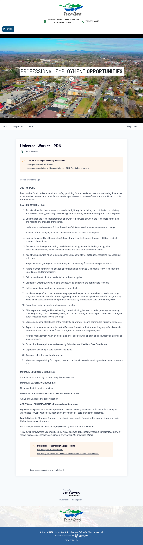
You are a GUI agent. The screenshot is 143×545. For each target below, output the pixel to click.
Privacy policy (64, 500)
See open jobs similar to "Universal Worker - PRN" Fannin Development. (58, 168)
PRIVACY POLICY (71, 540)
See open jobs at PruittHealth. (40, 164)
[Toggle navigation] (8, 29)
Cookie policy (77, 500)
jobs (4, 126)
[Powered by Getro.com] (71, 492)
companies (17, 126)
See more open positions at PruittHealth (47, 470)
